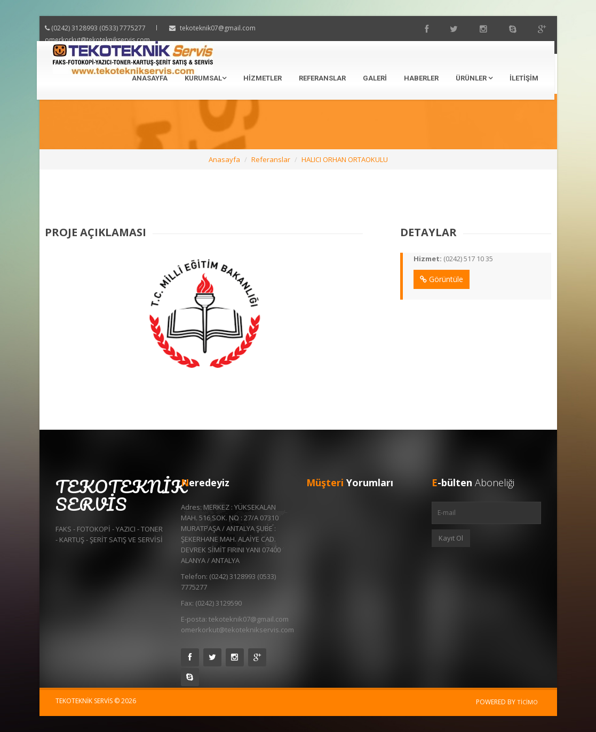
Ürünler (474, 78)
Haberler (421, 78)
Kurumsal (205, 78)
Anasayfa (150, 78)
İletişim (524, 78)
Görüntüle (431, 279)
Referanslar (322, 78)
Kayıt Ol (451, 538)
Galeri (375, 78)
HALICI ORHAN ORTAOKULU (344, 159)
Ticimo (527, 702)
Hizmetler (262, 78)
